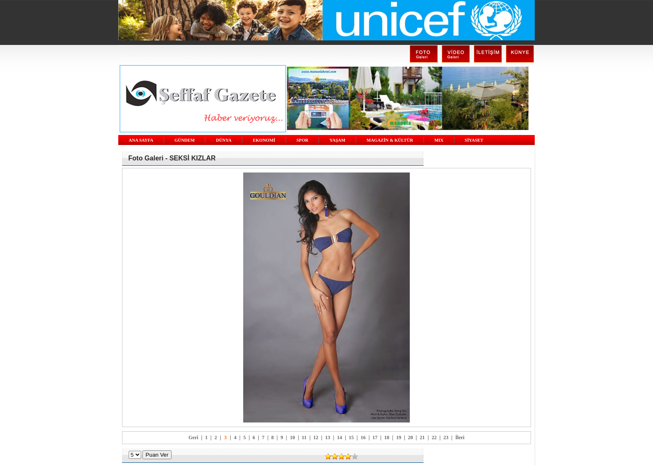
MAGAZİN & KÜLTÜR (389, 140)
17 (374, 437)
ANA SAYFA (141, 140)
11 (304, 437)
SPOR (302, 140)
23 (446, 437)
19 (398, 437)
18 (386, 437)
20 (410, 437)
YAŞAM (337, 140)
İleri (459, 437)
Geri (193, 437)
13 (327, 437)
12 (315, 437)
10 (292, 437)
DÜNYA (224, 140)
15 (351, 437)
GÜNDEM (184, 140)
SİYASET (474, 140)
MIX (439, 140)
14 (339, 437)
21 (422, 437)
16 (363, 437)
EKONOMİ (264, 140)
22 (433, 437)
